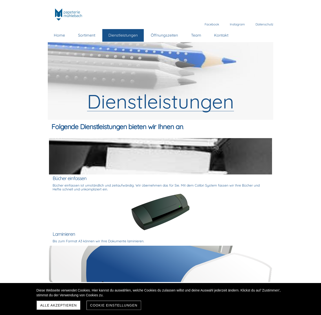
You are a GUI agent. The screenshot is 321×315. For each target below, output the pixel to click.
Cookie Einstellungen (113, 305)
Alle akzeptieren (58, 305)
